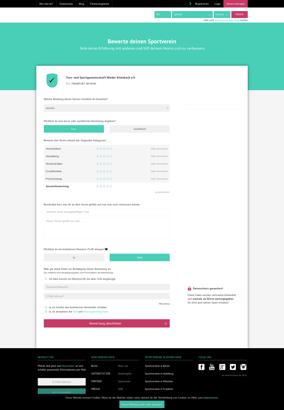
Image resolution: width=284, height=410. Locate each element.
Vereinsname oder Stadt (227, 20)
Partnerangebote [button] (99, 3)
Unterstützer (100, 373)
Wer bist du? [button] (46, 3)
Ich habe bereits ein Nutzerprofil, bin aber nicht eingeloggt (80, 279)
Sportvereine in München (159, 381)
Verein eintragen (235, 3)
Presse (95, 389)
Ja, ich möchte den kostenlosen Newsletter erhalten (76, 307)
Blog (81, 3)
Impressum (124, 381)
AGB (75, 311)
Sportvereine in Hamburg (159, 373)
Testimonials (66, 3)
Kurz (73, 129)
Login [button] (217, 3)
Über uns (123, 366)
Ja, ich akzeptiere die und (76, 311)
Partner (96, 381)
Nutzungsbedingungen (95, 311)
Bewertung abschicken (128, 323)
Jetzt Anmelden (61, 392)
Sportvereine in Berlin (157, 366)
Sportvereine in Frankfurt (159, 389)
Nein (139, 257)
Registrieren (202, 3)
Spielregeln (124, 373)
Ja (74, 257)
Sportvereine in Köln (156, 396)
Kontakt (96, 396)
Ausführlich (140, 129)
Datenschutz (125, 396)
